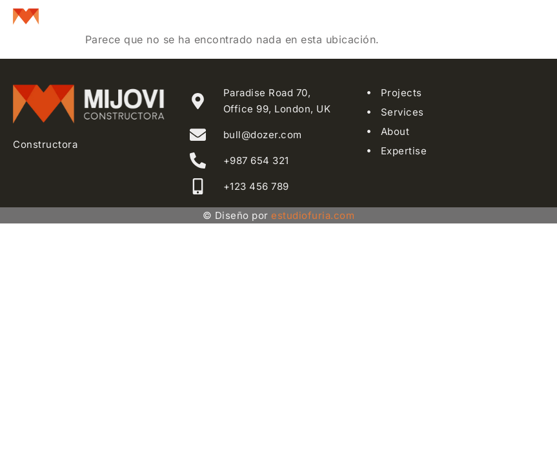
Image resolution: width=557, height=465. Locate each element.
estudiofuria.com (312, 215)
